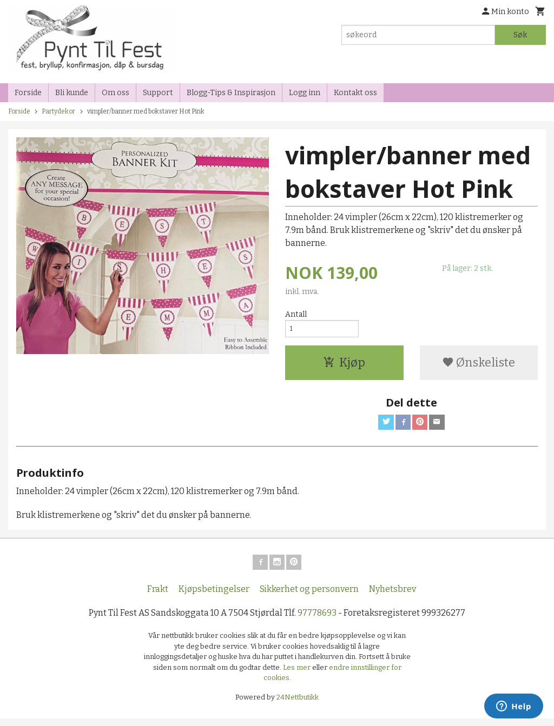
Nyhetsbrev (392, 596)
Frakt (157, 596)
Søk (520, 34)
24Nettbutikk (297, 704)
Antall (296, 314)
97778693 (317, 620)
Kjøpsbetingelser (214, 596)
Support (158, 92)
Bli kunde (71, 92)
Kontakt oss (355, 92)
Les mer (297, 674)
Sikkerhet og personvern (309, 596)
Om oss (115, 92)
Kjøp (344, 365)
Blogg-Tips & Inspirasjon (231, 92)
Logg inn (304, 92)
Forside (28, 92)
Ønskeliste (478, 365)
